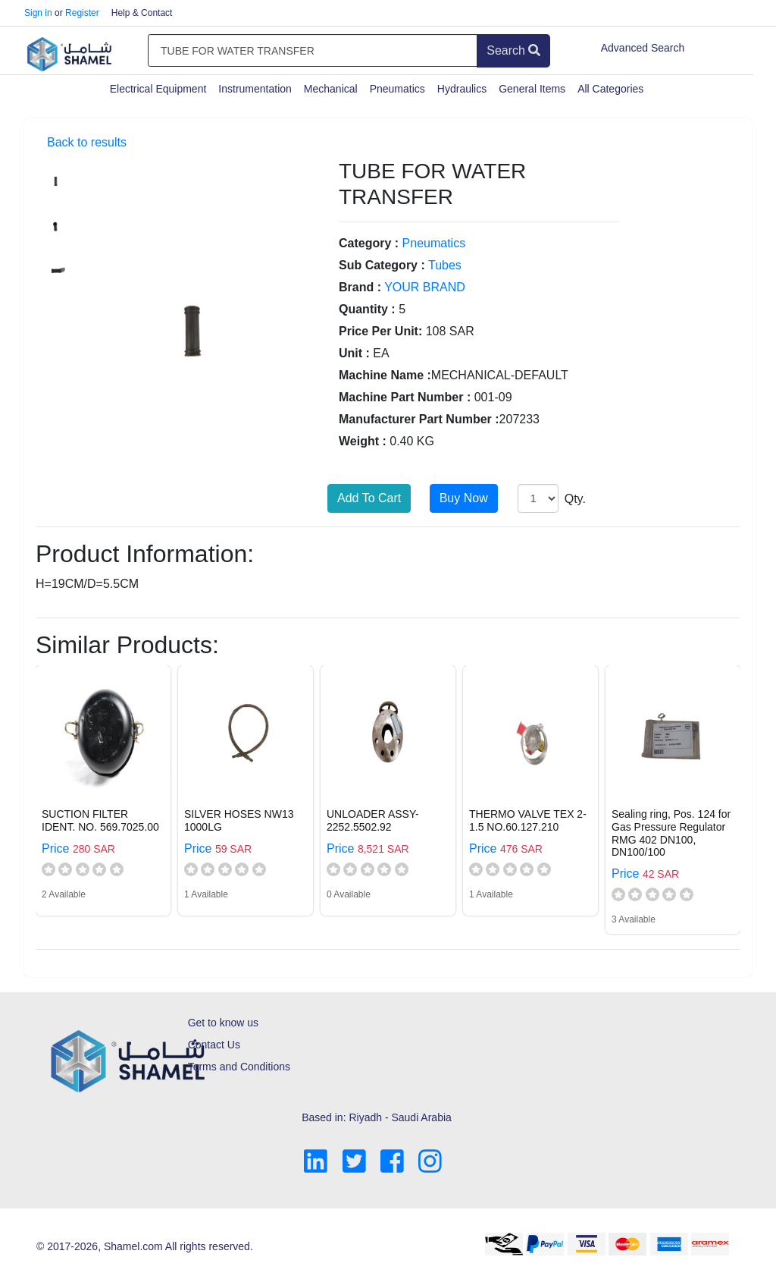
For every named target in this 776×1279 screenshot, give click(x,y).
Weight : (362, 441)
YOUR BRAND (424, 287)
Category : (369, 243)
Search (513, 50)
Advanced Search (643, 48)
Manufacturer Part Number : (419, 419)
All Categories (610, 89)
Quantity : (367, 309)
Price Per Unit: (380, 331)
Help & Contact (142, 13)
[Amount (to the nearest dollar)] (312, 51)
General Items (532, 89)
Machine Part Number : (405, 397)
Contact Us (214, 1045)
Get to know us (223, 1023)
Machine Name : (385, 375)
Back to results (87, 142)
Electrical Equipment (158, 89)
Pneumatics (397, 89)
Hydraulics (462, 89)
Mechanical (331, 89)
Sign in (38, 13)
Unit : (354, 353)
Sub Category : (382, 265)
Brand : (360, 287)
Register (82, 13)
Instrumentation (255, 89)
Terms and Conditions (239, 1067)
